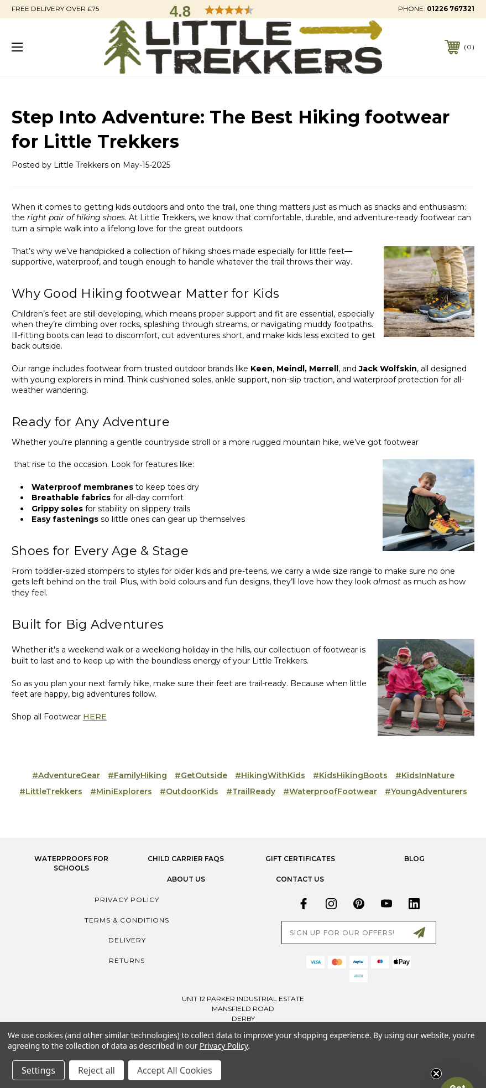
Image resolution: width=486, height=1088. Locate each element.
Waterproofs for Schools (71, 863)
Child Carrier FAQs (186, 858)
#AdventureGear (66, 775)
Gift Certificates (300, 858)
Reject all (96, 1070)
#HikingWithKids (270, 775)
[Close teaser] (436, 1073)
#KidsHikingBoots (350, 775)
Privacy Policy (127, 899)
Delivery (127, 940)
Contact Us (300, 879)
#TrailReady (250, 791)
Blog (414, 858)
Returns (127, 960)
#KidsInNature (424, 775)
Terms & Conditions (127, 920)
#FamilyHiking (137, 775)
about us (186, 879)
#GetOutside (201, 775)
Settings (38, 1070)
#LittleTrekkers (50, 791)
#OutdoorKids (189, 791)
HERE (95, 717)
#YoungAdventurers (426, 791)
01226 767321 (450, 8)
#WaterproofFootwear (330, 791)
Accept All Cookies (174, 1070)
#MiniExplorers (121, 791)
